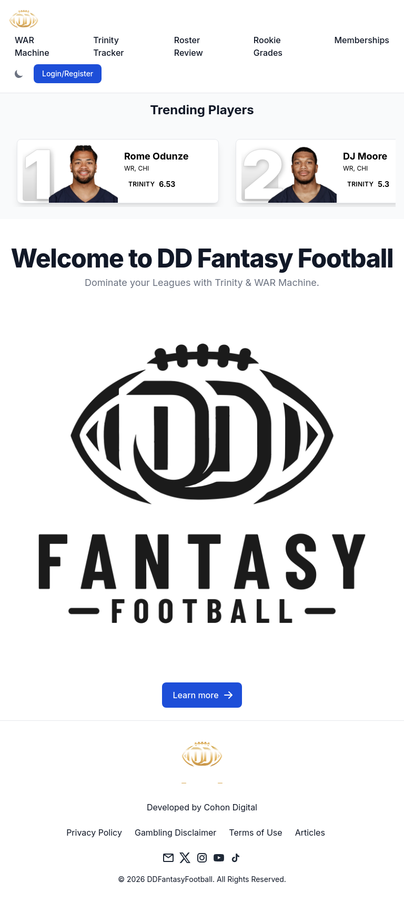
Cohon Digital (230, 807)
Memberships (362, 40)
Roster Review (188, 46)
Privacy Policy (94, 832)
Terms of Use (255, 832)
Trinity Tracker (108, 46)
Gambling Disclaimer (175, 832)
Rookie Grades (268, 46)
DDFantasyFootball (180, 879)
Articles (310, 832)
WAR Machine (32, 46)
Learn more (203, 695)
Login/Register (67, 73)
